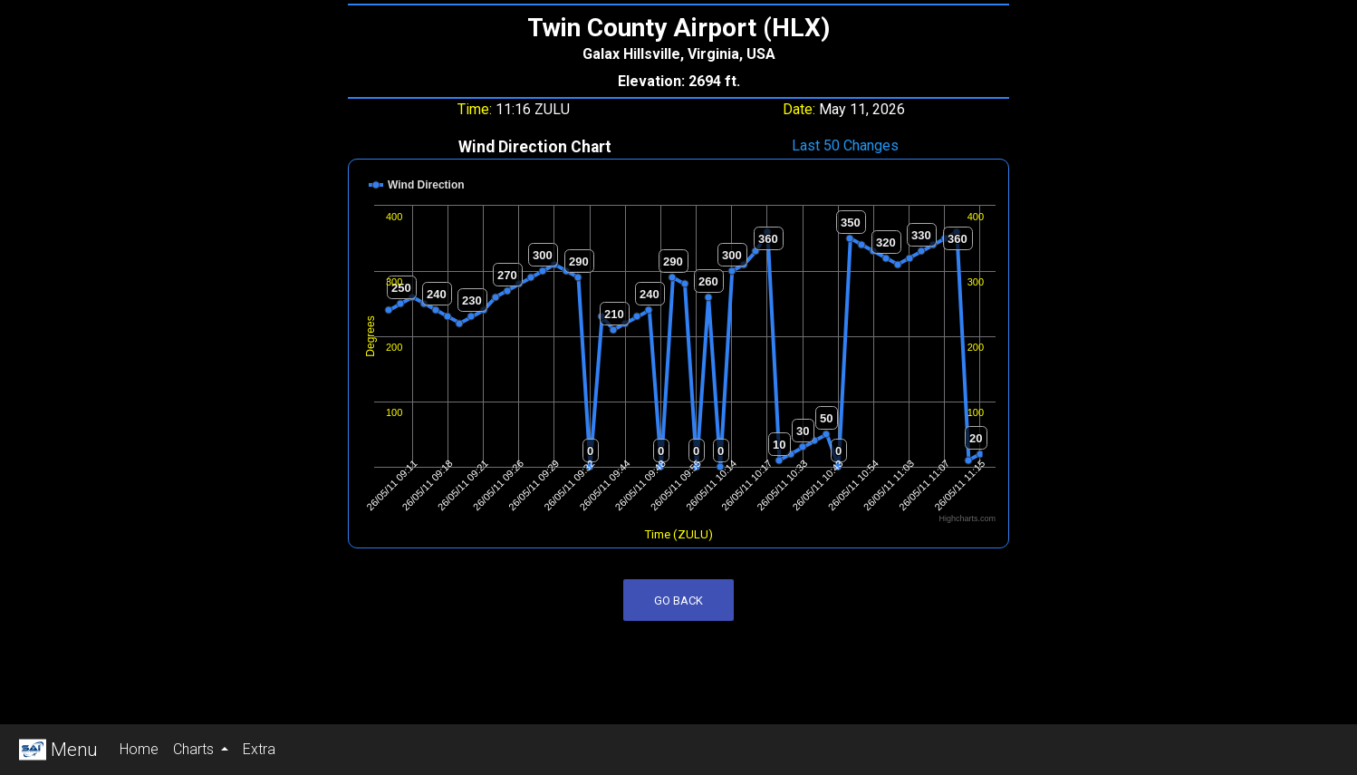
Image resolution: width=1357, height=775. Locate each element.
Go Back (678, 600)
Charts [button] (195, 749)
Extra (263, 748)
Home (143, 748)
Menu (56, 749)
